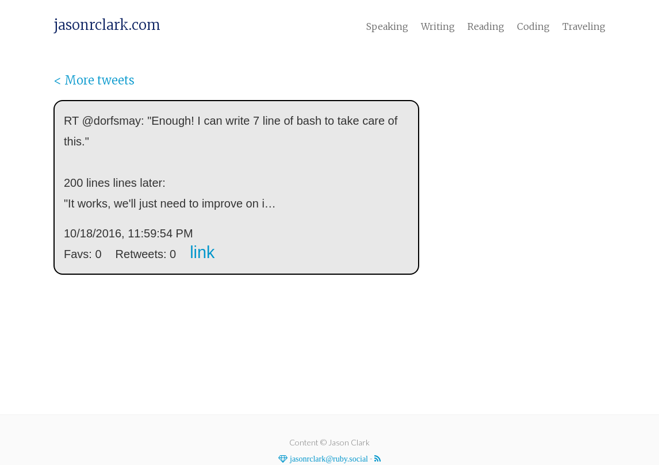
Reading (486, 26)
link (202, 252)
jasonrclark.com (106, 25)
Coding (533, 26)
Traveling (584, 26)
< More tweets (94, 80)
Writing (438, 26)
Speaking (387, 26)
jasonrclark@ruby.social (328, 459)
